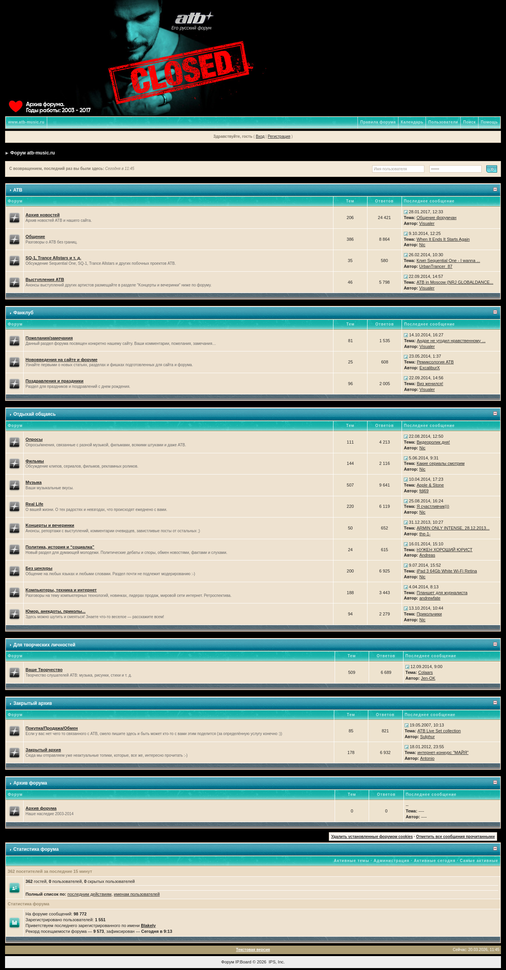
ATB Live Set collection (439, 730)
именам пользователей (137, 894)
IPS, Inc (276, 962)
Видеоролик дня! (433, 442)
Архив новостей (43, 215)
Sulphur (427, 736)
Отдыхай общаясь (34, 414)
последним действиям (89, 894)
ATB (17, 190)
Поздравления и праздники (55, 381)
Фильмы (35, 461)
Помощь (489, 122)
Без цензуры (39, 568)
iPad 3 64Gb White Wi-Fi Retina (447, 571)
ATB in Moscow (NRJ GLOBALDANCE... (455, 282)
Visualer (427, 223)
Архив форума (30, 783)
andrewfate (429, 598)
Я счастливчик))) (433, 506)
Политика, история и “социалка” (60, 547)
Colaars (425, 672)
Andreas (427, 555)
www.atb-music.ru (26, 122)
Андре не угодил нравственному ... (451, 340)
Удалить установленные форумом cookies (372, 837)
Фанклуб (23, 312)
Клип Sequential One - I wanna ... (448, 260)
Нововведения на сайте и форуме (61, 359)
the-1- (425, 533)
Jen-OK (428, 678)
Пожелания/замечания (49, 338)
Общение (35, 236)
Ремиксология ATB (435, 362)
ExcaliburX (429, 367)
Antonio (427, 758)
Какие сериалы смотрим (441, 463)
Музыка (34, 482)
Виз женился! (430, 383)
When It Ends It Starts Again (443, 239)
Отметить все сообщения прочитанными (455, 837)
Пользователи (443, 122)
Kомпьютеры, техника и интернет (61, 590)
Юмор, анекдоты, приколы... (55, 611)
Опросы (34, 439)
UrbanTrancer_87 (436, 266)
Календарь (412, 122)
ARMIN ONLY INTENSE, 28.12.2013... (453, 528)
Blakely (148, 925)
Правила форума (378, 122)
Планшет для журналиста (442, 592)
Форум (227, 962)
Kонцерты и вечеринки (50, 525)
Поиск (469, 122)
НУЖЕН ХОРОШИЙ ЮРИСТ (444, 549)
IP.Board (243, 962)
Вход (260, 136)
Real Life (34, 504)
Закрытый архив (32, 703)
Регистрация (279, 136)
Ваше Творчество (44, 669)
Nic (422, 244)
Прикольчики (429, 614)
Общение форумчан (436, 217)
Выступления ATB (45, 279)
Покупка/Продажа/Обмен (52, 728)
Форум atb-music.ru (32, 153)
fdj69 (424, 490)
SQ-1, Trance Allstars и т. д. (53, 257)
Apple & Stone (430, 485)
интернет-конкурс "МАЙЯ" (442, 752)
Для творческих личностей (44, 645)
